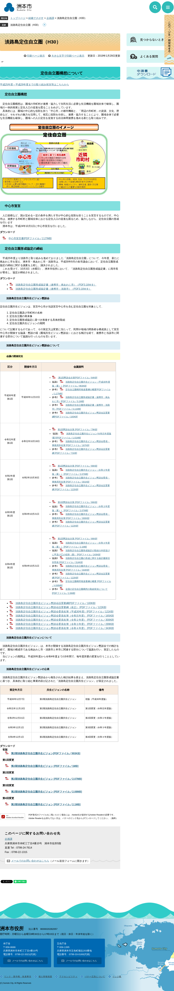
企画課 (50, 18)
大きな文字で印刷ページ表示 (67, 55)
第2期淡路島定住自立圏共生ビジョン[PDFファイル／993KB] (45, 753)
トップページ (17, 18)
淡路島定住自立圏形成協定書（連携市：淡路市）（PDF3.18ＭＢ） (53, 288)
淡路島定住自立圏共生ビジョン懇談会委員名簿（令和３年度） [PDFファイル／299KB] (65, 624)
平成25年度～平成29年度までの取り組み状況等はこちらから (34, 84)
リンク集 (116, 976)
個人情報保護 (45, 976)
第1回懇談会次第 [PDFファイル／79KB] (77, 429)
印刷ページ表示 (36, 55)
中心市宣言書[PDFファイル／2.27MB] (30, 238)
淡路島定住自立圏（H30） (25, 25)
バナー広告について (95, 976)
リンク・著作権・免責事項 (17, 976)
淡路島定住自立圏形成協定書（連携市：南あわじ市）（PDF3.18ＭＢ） (56, 284)
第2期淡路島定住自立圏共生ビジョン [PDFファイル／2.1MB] (46, 804)
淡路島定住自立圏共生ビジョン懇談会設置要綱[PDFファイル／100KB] (55, 603)
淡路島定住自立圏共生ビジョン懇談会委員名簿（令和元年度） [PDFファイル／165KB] (65, 615)
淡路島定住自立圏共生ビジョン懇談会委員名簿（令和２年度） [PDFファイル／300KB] (65, 619)
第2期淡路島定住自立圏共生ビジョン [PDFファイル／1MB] (44, 766)
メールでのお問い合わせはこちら (30, 860)
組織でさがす (36, 18)
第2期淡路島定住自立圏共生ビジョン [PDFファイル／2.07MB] (46, 779)
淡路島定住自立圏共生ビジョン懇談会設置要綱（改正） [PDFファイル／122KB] (61, 607)
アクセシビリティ (68, 976)
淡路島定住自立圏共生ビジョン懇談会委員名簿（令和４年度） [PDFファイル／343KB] (65, 628)
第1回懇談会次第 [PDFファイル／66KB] (77, 466)
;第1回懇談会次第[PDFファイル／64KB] (77, 377)
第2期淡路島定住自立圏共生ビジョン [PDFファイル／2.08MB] (46, 791)
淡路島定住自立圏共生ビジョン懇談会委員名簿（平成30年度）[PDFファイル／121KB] (64, 611)
